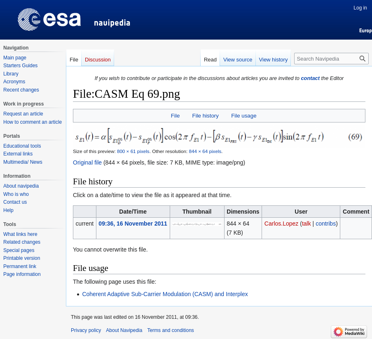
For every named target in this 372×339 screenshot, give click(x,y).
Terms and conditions (170, 330)
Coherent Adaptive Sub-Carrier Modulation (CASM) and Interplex (165, 294)
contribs (326, 223)
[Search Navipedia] (331, 58)
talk (306, 223)
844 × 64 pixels (205, 151)
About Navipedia (124, 330)
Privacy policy (86, 330)
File (175, 116)
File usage (243, 116)
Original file (87, 162)
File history (205, 116)
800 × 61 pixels (133, 151)
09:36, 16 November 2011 (132, 223)
